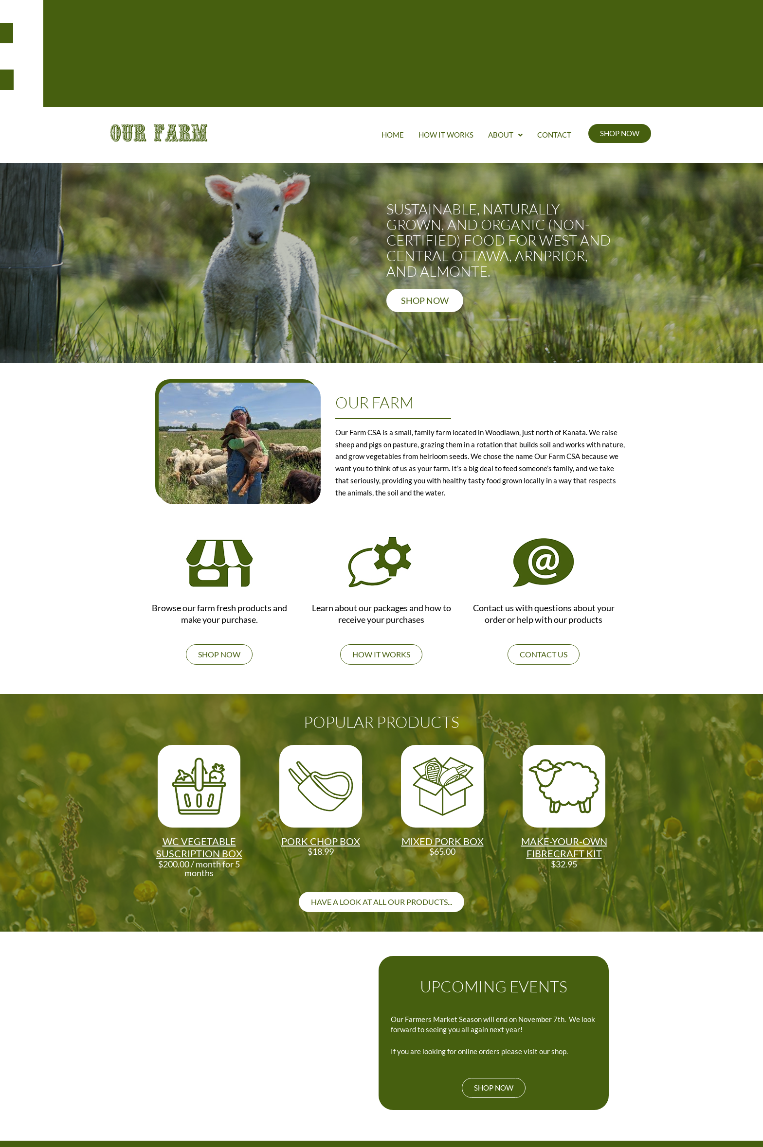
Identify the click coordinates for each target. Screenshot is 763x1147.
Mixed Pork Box (442, 748)
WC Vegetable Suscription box (199, 754)
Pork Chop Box (320, 748)
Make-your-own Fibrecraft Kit (564, 754)
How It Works (445, 41)
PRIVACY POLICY (566, 1105)
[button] (505, 42)
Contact (554, 41)
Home (393, 41)
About (505, 41)
